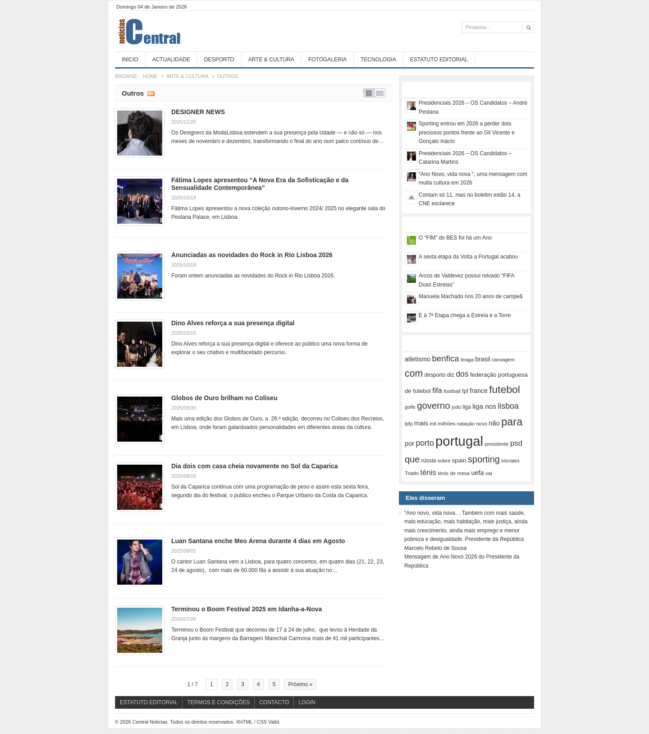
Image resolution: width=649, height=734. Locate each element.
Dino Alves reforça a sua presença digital (232, 323)
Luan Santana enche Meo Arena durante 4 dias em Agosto (258, 541)
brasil (482, 359)
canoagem (503, 359)
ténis (428, 472)
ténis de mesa (454, 473)
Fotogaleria (327, 59)
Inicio (130, 59)
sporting (484, 459)
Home (150, 76)
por (409, 443)
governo (433, 406)
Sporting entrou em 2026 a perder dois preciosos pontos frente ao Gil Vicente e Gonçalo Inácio (467, 132)
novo (481, 423)
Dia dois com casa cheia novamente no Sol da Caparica (254, 466)
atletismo (417, 359)
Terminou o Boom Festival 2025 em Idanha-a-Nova (246, 609)
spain (459, 460)
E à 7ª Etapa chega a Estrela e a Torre (465, 315)
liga (466, 407)
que (412, 459)
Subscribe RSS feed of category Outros (151, 93)
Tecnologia (378, 59)
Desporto (219, 59)
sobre (444, 460)
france (479, 390)
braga (467, 359)
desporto (435, 375)
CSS (261, 722)
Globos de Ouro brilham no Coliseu (224, 398)
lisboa (508, 406)
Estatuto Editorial (439, 59)
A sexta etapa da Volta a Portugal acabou (468, 257)
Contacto (274, 702)
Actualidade (171, 59)
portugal (459, 441)
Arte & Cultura (271, 59)
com (414, 373)
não (494, 423)
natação (466, 423)
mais (421, 423)
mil (433, 423)
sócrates (510, 460)
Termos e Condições (218, 702)
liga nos (484, 406)
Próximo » (300, 684)
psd (516, 443)
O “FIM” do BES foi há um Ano (455, 238)
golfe (410, 407)
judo (456, 407)
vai (488, 473)
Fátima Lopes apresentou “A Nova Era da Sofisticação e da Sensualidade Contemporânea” (259, 183)
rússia (428, 460)
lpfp (409, 423)
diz (450, 375)
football (452, 391)
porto (425, 443)
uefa (477, 472)
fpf (465, 391)
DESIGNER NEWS (198, 111)
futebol (504, 389)
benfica (445, 358)
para (511, 422)
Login (306, 702)
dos (462, 374)
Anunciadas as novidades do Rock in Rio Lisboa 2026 (252, 255)
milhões (446, 423)
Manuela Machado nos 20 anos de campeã (470, 296)
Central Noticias (182, 31)
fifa (437, 390)
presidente (496, 444)
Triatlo (412, 473)
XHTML (244, 722)
